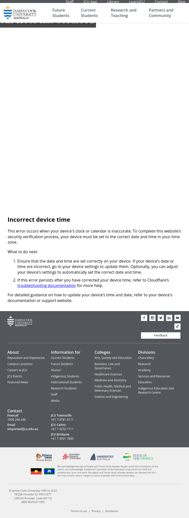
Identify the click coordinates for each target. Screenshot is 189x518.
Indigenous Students (65, 376)
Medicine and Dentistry (110, 380)
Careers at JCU (17, 370)
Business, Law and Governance (107, 366)
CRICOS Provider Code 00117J (32, 498)
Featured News (17, 382)
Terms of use (79, 511)
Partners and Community (161, 17)
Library (113, 3)
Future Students (60, 17)
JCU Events (14, 376)
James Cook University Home (20, 16)
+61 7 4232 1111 (62, 429)
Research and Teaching (124, 17)
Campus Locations (19, 364)
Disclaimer (111, 511)
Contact (161, 3)
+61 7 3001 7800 (62, 439)
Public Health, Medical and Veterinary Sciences (112, 388)
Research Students (64, 388)
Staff (70, 3)
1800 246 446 (16, 420)
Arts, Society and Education (113, 358)
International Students (66, 382)
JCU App (90, 3)
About (13, 352)
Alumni (56, 370)
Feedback (161, 335)
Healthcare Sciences (108, 374)
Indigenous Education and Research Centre (156, 390)
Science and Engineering (111, 397)
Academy (144, 370)
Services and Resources (154, 376)
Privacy (96, 511)
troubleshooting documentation (46, 285)
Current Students (89, 17)
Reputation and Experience (26, 358)
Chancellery (146, 358)
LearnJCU (137, 3)
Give (181, 3)
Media (55, 401)
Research (144, 364)
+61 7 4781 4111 (62, 420)
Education (145, 382)
